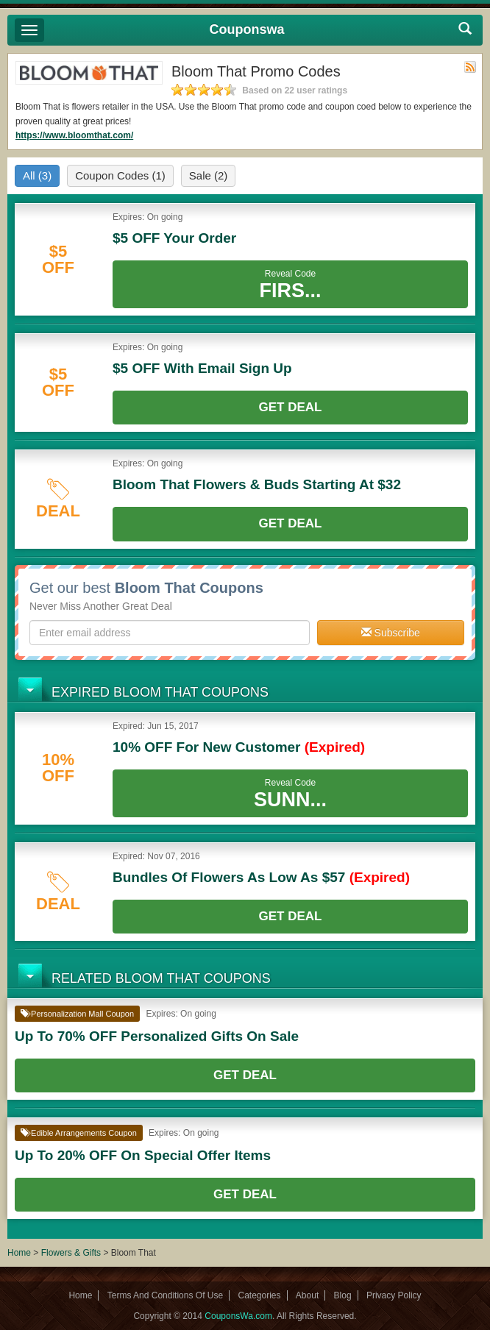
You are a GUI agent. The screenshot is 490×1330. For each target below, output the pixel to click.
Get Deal (290, 407)
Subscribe (390, 633)
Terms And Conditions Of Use (165, 1295)
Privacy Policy (394, 1295)
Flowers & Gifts (72, 1253)
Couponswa (247, 29)
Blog (343, 1295)
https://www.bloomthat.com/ (74, 135)
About (307, 1295)
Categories (259, 1295)
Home (19, 1253)
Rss (470, 67)
